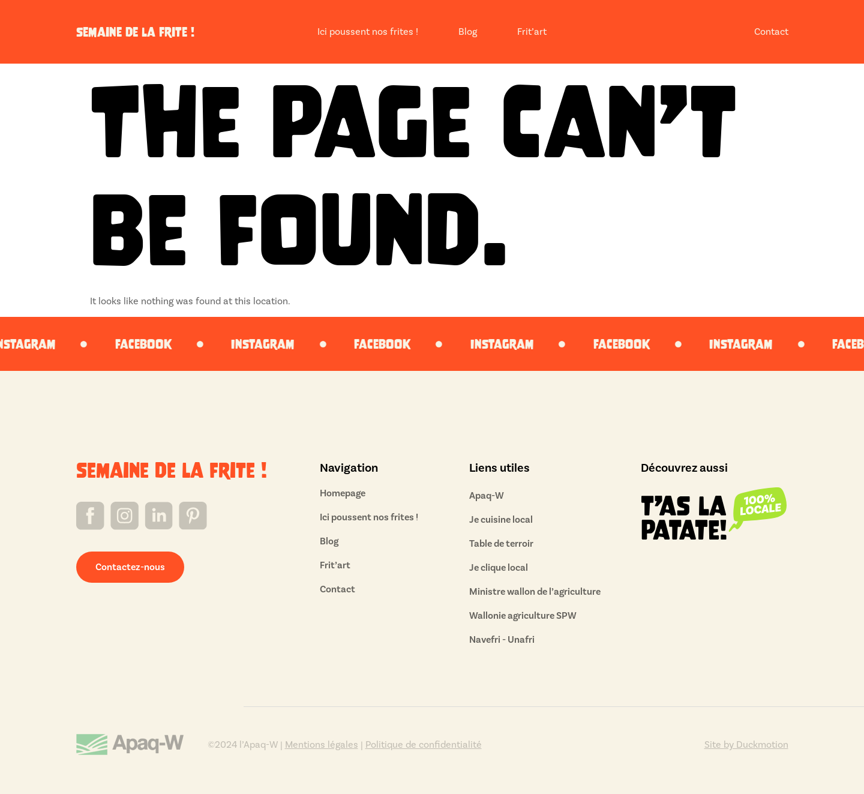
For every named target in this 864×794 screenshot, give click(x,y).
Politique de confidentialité (423, 745)
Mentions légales (321, 745)
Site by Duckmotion (746, 745)
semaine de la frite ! (135, 32)
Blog (467, 32)
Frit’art (532, 32)
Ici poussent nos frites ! (367, 32)
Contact (771, 32)
